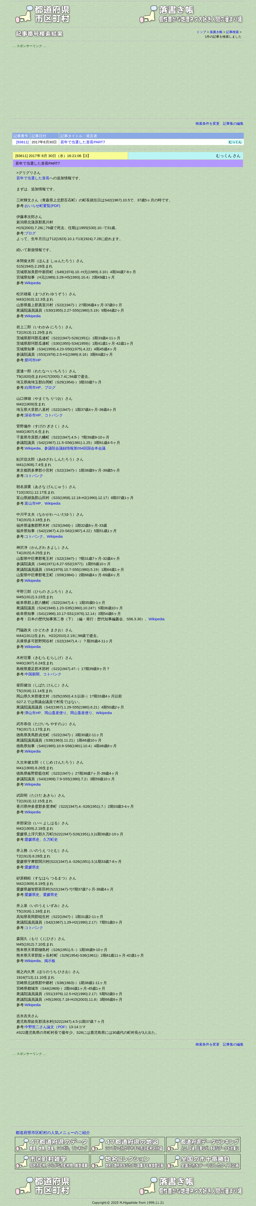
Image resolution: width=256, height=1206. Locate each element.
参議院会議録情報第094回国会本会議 (74, 448)
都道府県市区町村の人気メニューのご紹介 (53, 1133)
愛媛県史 (32, 839)
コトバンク (54, 415)
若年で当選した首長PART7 (82, 142)
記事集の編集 (233, 123)
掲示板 (49, 961)
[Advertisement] (128, 82)
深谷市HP (33, 415)
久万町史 (50, 839)
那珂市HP (33, 360)
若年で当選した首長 (32, 178)
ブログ (30, 233)
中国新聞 (32, 674)
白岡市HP (33, 387)
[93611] (22, 142)
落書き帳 (216, 32)
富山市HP (33, 503)
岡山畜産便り (56, 713)
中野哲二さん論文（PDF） (47, 1027)
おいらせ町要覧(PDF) (42, 206)
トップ (201, 32)
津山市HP (33, 713)
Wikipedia (33, 283)
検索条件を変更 (208, 123)
